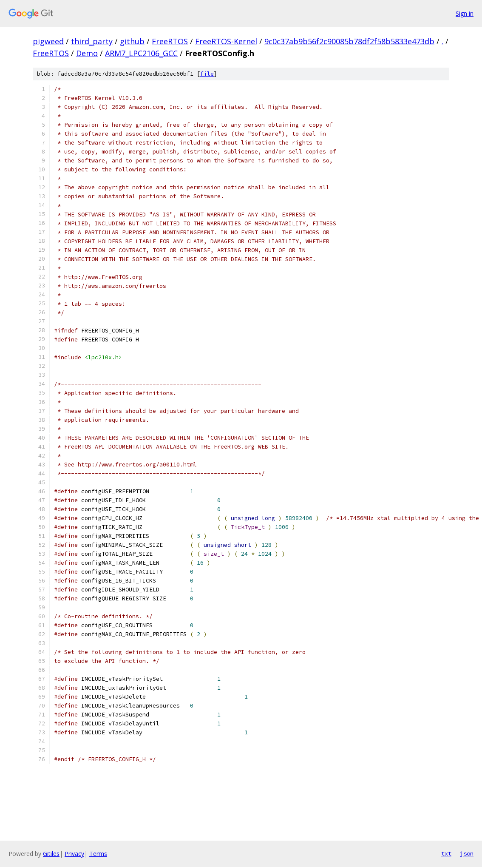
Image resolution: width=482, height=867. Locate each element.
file (207, 73)
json (466, 853)
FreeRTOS (170, 41)
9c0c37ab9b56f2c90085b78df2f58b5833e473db (349, 41)
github (132, 41)
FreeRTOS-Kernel (226, 41)
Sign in (464, 13)
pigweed (48, 41)
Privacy (74, 854)
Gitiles (51, 854)
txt (446, 853)
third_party (92, 41)
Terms (98, 854)
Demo (87, 53)
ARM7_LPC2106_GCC (141, 53)
